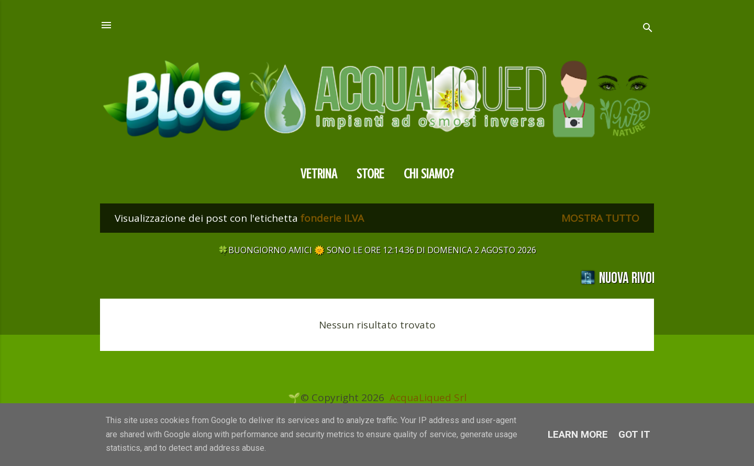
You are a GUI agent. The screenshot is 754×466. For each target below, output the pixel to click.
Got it (634, 434)
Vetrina (319, 173)
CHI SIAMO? (429, 173)
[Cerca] (647, 29)
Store (370, 173)
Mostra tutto (600, 218)
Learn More (578, 434)
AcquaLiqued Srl (428, 397)
